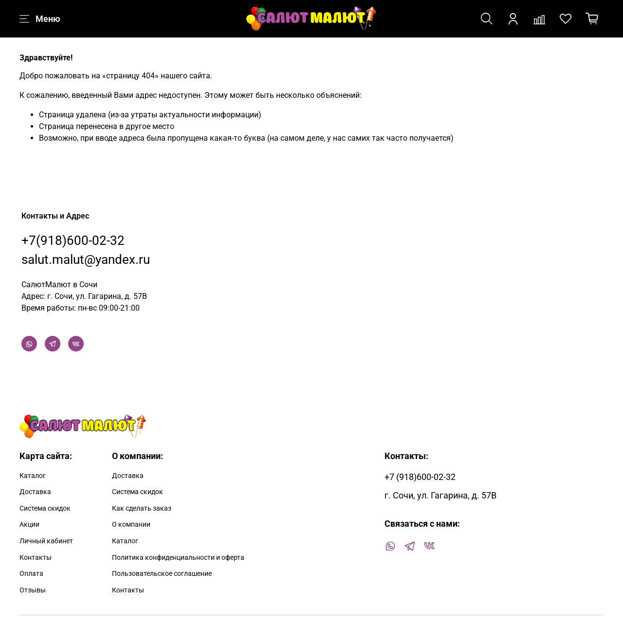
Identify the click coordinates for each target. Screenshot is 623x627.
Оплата (31, 574)
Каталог (32, 476)
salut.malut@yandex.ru (85, 259)
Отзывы (32, 590)
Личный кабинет (46, 541)
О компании (131, 524)
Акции (29, 524)
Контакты (35, 557)
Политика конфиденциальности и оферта (178, 557)
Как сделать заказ (141, 508)
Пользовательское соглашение (162, 574)
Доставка (35, 492)
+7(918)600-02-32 (73, 240)
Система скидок (45, 508)
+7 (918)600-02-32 (420, 477)
